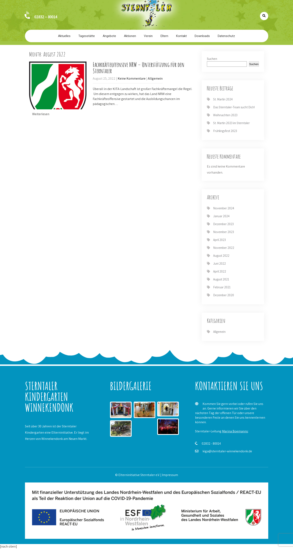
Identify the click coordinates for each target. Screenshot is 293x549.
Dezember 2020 (223, 295)
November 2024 (223, 208)
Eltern (164, 36)
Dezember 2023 (223, 224)
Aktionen (130, 36)
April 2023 (219, 240)
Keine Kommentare (132, 78)
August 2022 (221, 256)
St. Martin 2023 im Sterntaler (231, 123)
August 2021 (221, 279)
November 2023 (223, 232)
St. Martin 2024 (223, 99)
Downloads (202, 36)
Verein (148, 36)
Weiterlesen (40, 114)
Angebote (109, 36)
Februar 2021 (222, 287)
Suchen (212, 59)
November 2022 (223, 248)
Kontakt (181, 36)
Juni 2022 (219, 263)
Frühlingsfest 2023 (225, 131)
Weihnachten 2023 (225, 115)
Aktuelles (64, 36)
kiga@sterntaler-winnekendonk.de (227, 451)
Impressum (170, 475)
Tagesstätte (86, 36)
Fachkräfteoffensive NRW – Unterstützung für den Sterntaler (138, 68)
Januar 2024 (221, 216)
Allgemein (155, 78)
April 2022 (219, 271)
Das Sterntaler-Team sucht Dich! (234, 107)
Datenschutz (226, 36)
